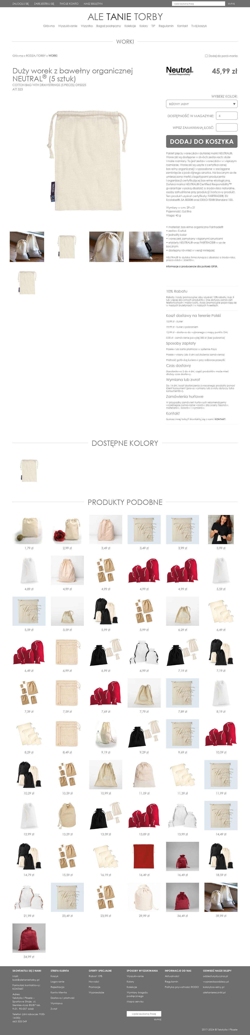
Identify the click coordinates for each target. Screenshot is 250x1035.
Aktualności (172, 976)
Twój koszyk (199, 26)
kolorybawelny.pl (213, 987)
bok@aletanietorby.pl (25, 979)
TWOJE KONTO (69, 3)
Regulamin (166, 26)
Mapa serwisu (135, 1001)
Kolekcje (130, 26)
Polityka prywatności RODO (182, 987)
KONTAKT (220, 419)
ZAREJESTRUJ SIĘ (44, 3)
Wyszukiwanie (67, 26)
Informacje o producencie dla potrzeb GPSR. (192, 266)
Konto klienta (59, 992)
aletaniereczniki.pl (214, 992)
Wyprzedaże (96, 992)
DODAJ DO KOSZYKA (202, 141)
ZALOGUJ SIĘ (20, 3)
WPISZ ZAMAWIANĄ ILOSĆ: (193, 128)
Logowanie (57, 981)
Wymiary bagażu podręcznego (137, 994)
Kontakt (182, 26)
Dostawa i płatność (63, 998)
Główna (49, 26)
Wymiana (57, 1003)
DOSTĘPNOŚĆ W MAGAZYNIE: (191, 116)
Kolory (144, 26)
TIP (153, 26)
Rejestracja (57, 987)
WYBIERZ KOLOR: (224, 96)
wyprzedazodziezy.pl (216, 981)
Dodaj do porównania (223, 56)
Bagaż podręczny (108, 26)
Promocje (94, 987)
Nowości (94, 981)
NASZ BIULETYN (93, 3)
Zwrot (54, 1008)
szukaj (231, 3)
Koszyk (54, 976)
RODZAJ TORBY (36, 55)
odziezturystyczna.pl (215, 976)
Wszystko (87, 26)
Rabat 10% (95, 976)
